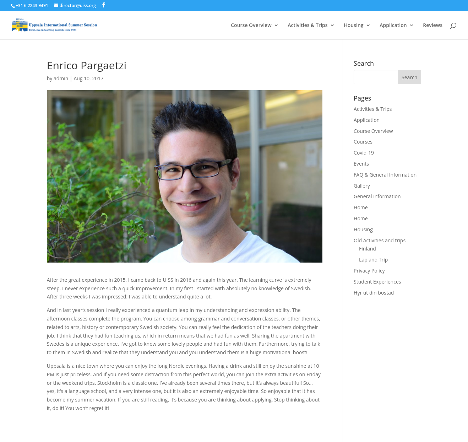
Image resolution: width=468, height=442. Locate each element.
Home (361, 207)
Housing (353, 25)
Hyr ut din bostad (374, 292)
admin (61, 78)
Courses (363, 141)
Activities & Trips (307, 25)
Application (393, 25)
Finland (367, 248)
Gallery (362, 185)
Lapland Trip (373, 259)
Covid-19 (364, 152)
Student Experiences (377, 281)
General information (377, 196)
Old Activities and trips (380, 240)
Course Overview (251, 25)
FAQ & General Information (385, 174)
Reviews (432, 25)
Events (361, 163)
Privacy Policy (369, 270)
